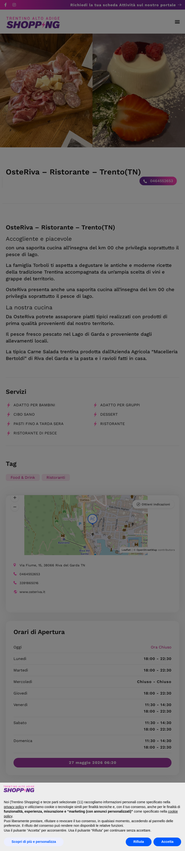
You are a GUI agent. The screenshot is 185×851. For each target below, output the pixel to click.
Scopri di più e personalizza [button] (34, 842)
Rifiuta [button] (138, 842)
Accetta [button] (167, 842)
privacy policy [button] (14, 807)
